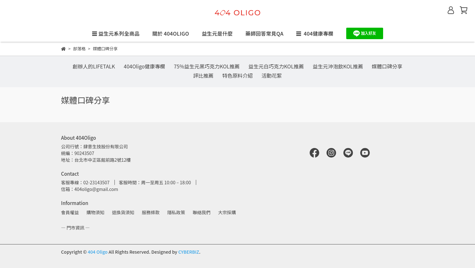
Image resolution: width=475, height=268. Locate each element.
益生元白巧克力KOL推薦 (276, 66)
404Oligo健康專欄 (144, 66)
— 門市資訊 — (75, 227)
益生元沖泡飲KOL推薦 (338, 66)
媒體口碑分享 (387, 66)
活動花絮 (272, 75)
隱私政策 (176, 212)
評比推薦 (203, 75)
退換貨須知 (123, 212)
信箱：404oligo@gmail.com (89, 189)
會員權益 (70, 212)
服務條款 (151, 212)
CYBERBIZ (188, 252)
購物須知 (95, 212)
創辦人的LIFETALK (93, 66)
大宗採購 (227, 212)
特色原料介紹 (237, 75)
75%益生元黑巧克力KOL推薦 (207, 66)
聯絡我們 (201, 212)
